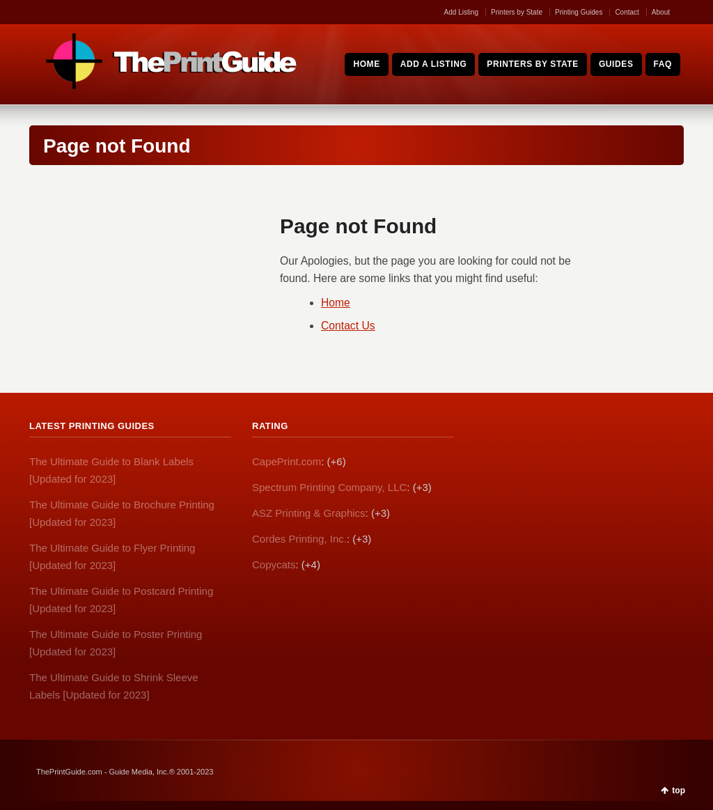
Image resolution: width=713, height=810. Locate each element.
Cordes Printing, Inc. (299, 539)
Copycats (274, 564)
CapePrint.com (286, 461)
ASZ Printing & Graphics (309, 513)
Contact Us (348, 326)
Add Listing (461, 12)
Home (335, 303)
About (661, 12)
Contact (626, 12)
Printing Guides (578, 12)
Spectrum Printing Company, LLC (329, 487)
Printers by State (516, 12)
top (678, 790)
